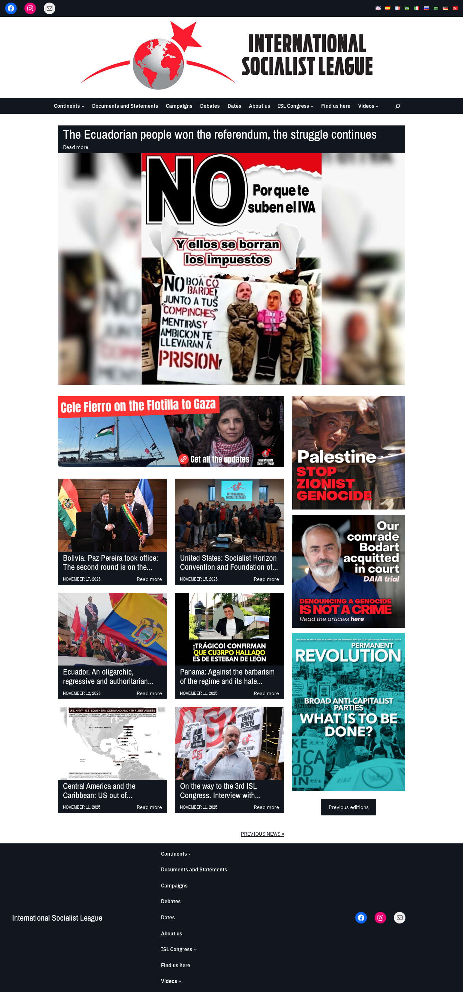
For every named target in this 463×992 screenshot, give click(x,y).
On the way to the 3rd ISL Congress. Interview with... (220, 790)
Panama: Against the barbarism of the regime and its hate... (227, 676)
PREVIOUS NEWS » (262, 834)
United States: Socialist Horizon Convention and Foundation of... (229, 562)
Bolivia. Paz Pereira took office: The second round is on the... (110, 562)
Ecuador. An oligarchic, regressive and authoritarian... (108, 676)
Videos (366, 106)
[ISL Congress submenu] (311, 106)
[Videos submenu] (377, 106)
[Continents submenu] (83, 106)
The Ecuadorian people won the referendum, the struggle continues (220, 134)
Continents (67, 106)
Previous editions (349, 807)
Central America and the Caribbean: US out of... (99, 790)
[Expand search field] (397, 106)
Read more (75, 147)
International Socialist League (57, 917)
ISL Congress (293, 106)
